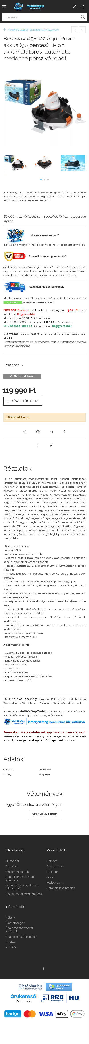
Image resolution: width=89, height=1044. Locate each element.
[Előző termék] (74, 29)
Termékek (12, 866)
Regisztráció (55, 866)
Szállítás (11, 947)
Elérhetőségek (15, 923)
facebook (43, 969)
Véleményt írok (44, 814)
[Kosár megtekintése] (83, 7)
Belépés (52, 861)
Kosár (50, 877)
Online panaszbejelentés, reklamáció (22, 887)
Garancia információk (61, 888)
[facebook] (37, 445)
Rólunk (10, 917)
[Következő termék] (82, 29)
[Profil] (75, 7)
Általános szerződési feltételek (19, 929)
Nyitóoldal (12, 861)
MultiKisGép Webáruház (37, 711)
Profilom (52, 871)
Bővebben (11, 365)
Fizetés (10, 942)
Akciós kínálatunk (17, 871)
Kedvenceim (55, 882)
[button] (41, 179)
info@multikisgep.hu (70, 703)
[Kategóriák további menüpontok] (4, 7)
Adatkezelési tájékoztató (21, 936)
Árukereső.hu (24, 1001)
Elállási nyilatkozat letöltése (24, 894)
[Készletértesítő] (22, 401)
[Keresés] (44, 17)
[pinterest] (51, 445)
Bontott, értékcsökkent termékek (20, 878)
